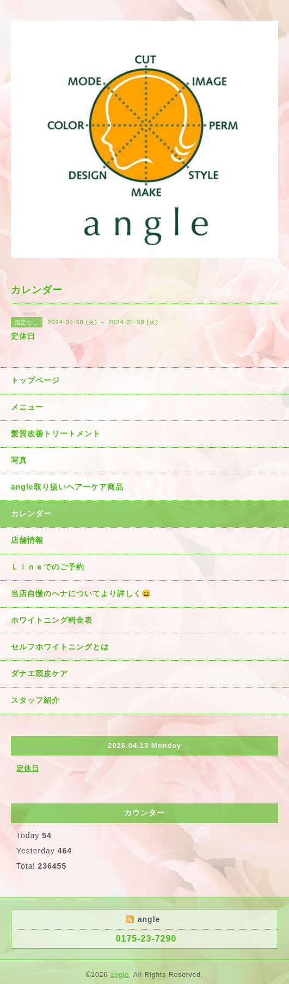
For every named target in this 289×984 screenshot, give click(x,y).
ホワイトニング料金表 (52, 620)
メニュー (27, 407)
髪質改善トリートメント (56, 433)
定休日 (27, 768)
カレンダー (31, 513)
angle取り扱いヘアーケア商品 (67, 486)
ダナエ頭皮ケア (39, 673)
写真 (19, 460)
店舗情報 (27, 540)
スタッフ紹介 (35, 700)
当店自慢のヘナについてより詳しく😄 (81, 593)
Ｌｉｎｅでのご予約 (47, 566)
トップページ (35, 380)
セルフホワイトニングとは (60, 646)
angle (119, 975)
